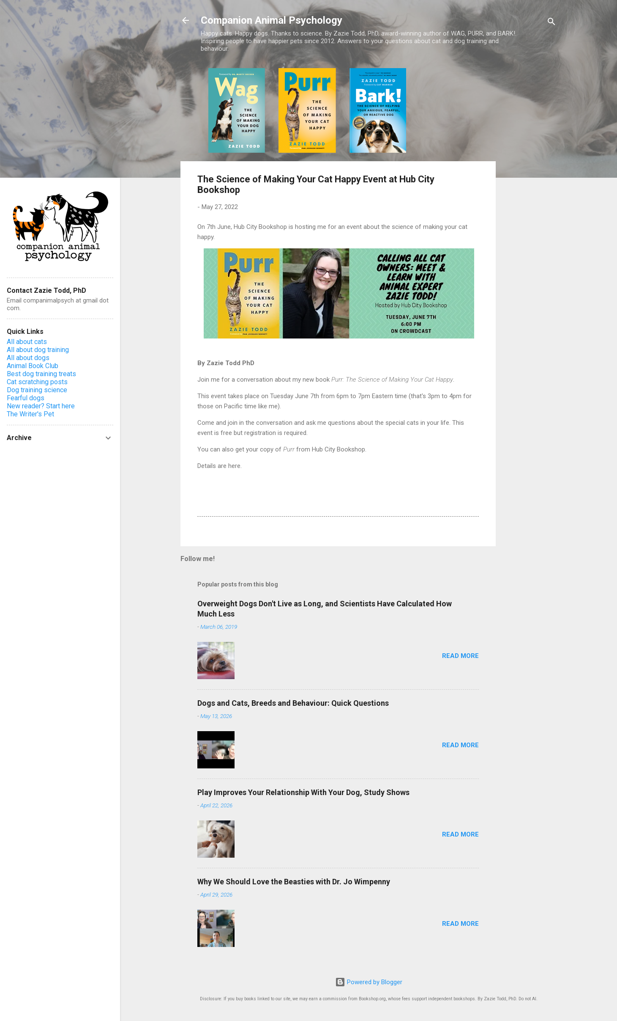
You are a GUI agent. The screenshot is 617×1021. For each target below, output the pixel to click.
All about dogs (28, 358)
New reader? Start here (41, 406)
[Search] (551, 23)
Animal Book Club (32, 366)
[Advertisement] (529, 195)
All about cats (27, 342)
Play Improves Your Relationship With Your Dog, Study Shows (303, 792)
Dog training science (37, 390)
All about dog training (38, 350)
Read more (460, 656)
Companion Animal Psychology (271, 20)
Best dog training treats (41, 374)
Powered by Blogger (368, 982)
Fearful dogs (25, 398)
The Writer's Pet (30, 414)
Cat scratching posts (37, 382)
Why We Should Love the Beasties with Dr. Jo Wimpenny (293, 881)
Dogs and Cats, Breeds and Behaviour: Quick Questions (293, 703)
